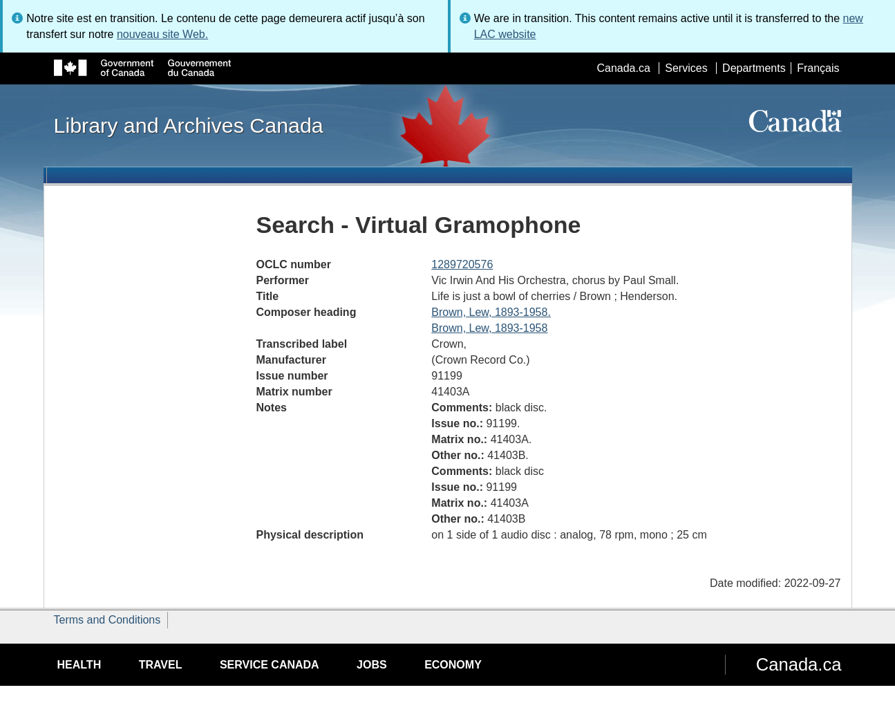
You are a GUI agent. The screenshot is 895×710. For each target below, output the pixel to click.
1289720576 (462, 264)
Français (818, 68)
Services (686, 68)
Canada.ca (623, 68)
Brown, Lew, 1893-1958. (491, 312)
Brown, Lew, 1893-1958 (489, 328)
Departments (754, 68)
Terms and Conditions (107, 620)
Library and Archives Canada (188, 125)
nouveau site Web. (162, 34)
